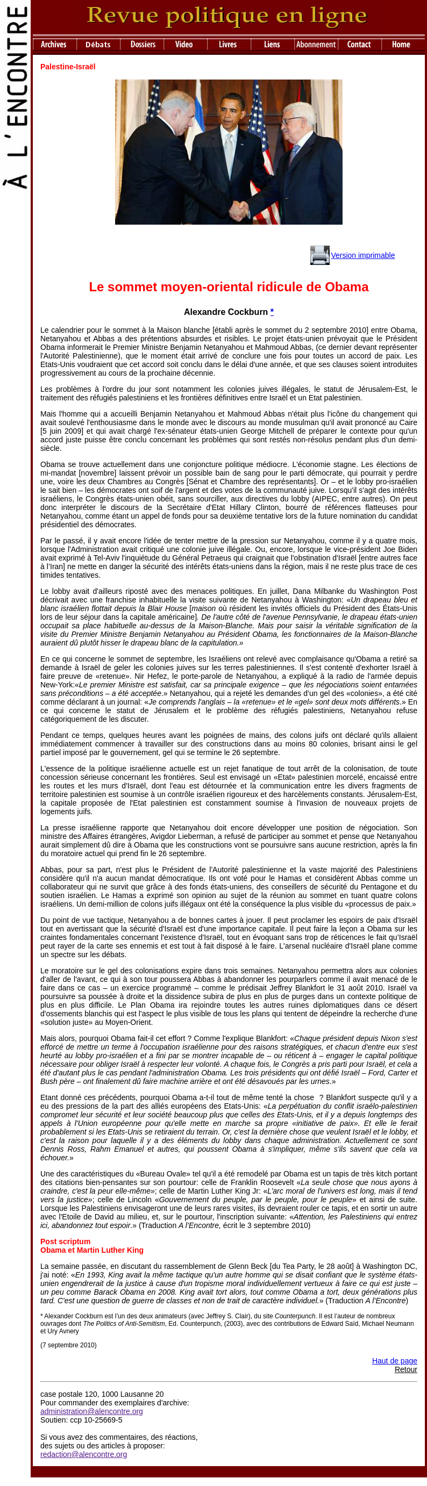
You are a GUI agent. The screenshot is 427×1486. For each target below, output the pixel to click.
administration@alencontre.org (91, 1411)
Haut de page (394, 1360)
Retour (406, 1369)
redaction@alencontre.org (83, 1454)
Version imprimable (363, 255)
